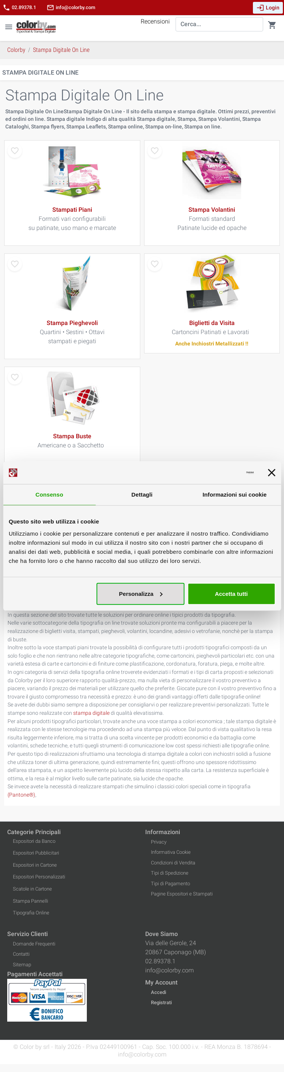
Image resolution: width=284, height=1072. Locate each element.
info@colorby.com (71, 7)
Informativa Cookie (171, 852)
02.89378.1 (19, 7)
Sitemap (22, 964)
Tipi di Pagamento (170, 883)
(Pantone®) (21, 795)
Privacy (158, 842)
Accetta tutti (231, 593)
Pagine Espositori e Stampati (182, 894)
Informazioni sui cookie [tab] (234, 494)
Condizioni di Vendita (173, 863)
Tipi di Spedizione (169, 873)
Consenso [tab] (49, 494)
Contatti (21, 954)
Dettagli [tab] (142, 494)
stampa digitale (91, 713)
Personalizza (141, 593)
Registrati (161, 1002)
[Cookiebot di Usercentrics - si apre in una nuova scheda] (220, 472)
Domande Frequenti (34, 944)
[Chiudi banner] (271, 473)
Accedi (158, 992)
